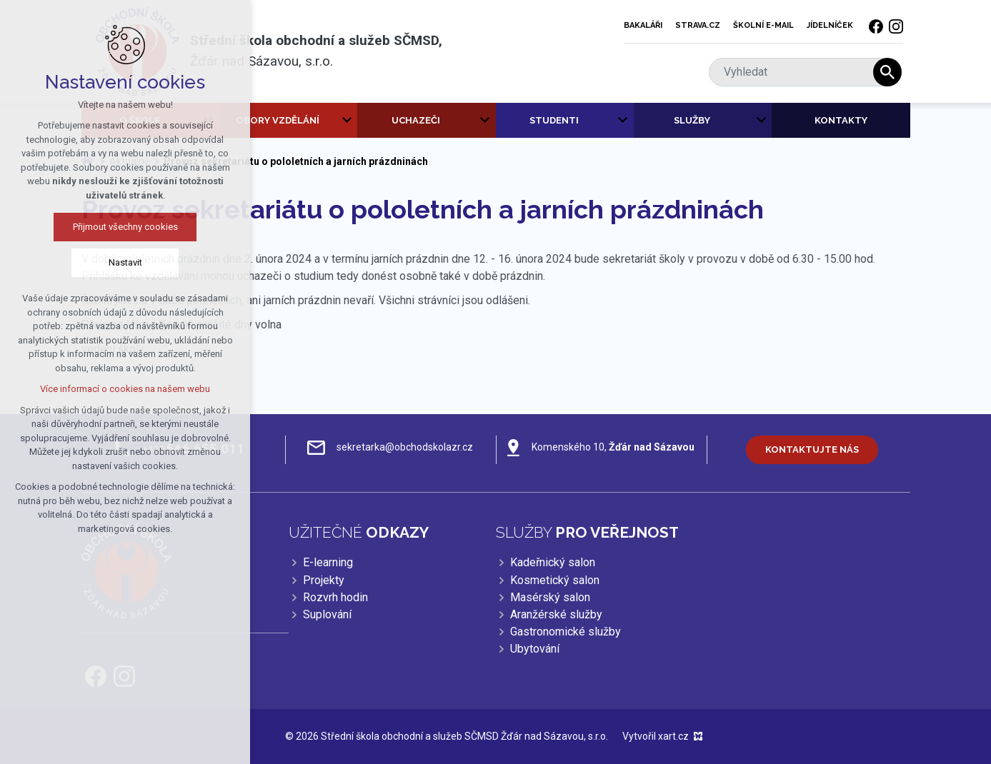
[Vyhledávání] (887, 72)
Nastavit (120, 262)
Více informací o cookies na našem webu (120, 388)
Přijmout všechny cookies (120, 226)
